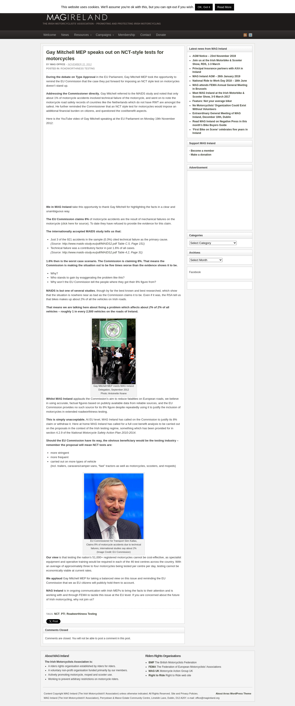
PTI (63, 613)
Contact (145, 35)
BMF (151, 662)
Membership (126, 35)
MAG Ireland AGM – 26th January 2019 (216, 76)
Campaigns (103, 35)
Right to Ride (157, 675)
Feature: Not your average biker (212, 101)
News (65, 35)
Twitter (250, 35)
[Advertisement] (219, 200)
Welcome (49, 35)
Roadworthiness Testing (78, 68)
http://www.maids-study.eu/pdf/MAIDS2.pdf (89, 243)
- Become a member (201, 150)
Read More (224, 7)
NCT (57, 613)
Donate (161, 35)
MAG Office (57, 64)
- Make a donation (200, 154)
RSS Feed (245, 35)
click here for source (75, 223)
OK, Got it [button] (204, 7)
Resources (81, 35)
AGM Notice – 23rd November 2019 (214, 56)
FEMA (152, 666)
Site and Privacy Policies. (184, 693)
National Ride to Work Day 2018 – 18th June (220, 80)
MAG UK (154, 671)
